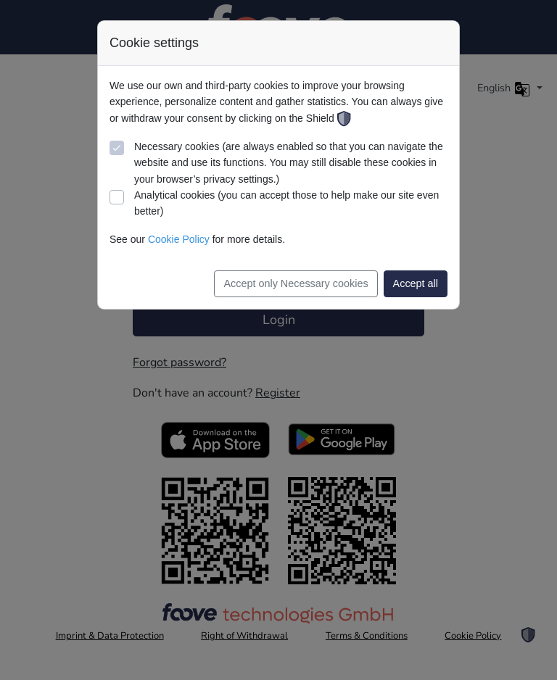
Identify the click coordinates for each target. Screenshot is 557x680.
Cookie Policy (179, 239)
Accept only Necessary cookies (295, 283)
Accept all (415, 283)
